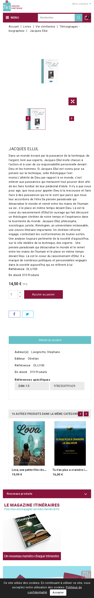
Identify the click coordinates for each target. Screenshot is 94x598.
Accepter (58, 592)
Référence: (17, 269)
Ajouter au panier (43, 294)
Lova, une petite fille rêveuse (31, 469)
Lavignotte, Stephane (45, 352)
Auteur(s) (22, 352)
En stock (15, 275)
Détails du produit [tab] (49, 340)
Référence (23, 365)
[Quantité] (13, 294)
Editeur (20, 358)
